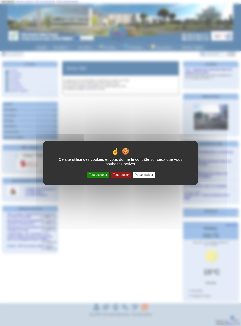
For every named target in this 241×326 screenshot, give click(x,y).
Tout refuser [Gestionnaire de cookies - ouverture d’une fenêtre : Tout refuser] (121, 174)
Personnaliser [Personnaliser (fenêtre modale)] (144, 174)
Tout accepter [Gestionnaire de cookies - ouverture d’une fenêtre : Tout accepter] (98, 174)
